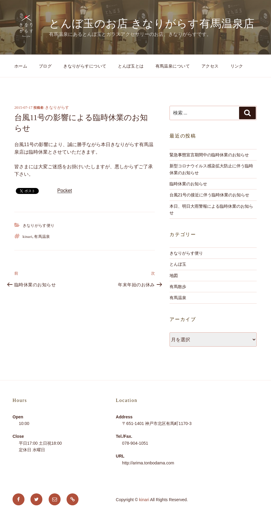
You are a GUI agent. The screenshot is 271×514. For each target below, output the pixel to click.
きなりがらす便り (39, 225)
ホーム (20, 66)
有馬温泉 (42, 236)
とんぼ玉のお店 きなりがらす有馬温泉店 (152, 24)
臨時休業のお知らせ (188, 183)
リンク (236, 66)
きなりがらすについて (84, 66)
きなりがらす (57, 107)
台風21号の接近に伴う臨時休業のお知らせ (210, 194)
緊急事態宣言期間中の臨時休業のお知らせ (209, 154)
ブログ (45, 66)
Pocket (64, 190)
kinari (28, 236)
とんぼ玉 (178, 264)
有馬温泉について (172, 66)
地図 (174, 275)
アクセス (210, 66)
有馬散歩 (178, 286)
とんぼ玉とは (131, 66)
